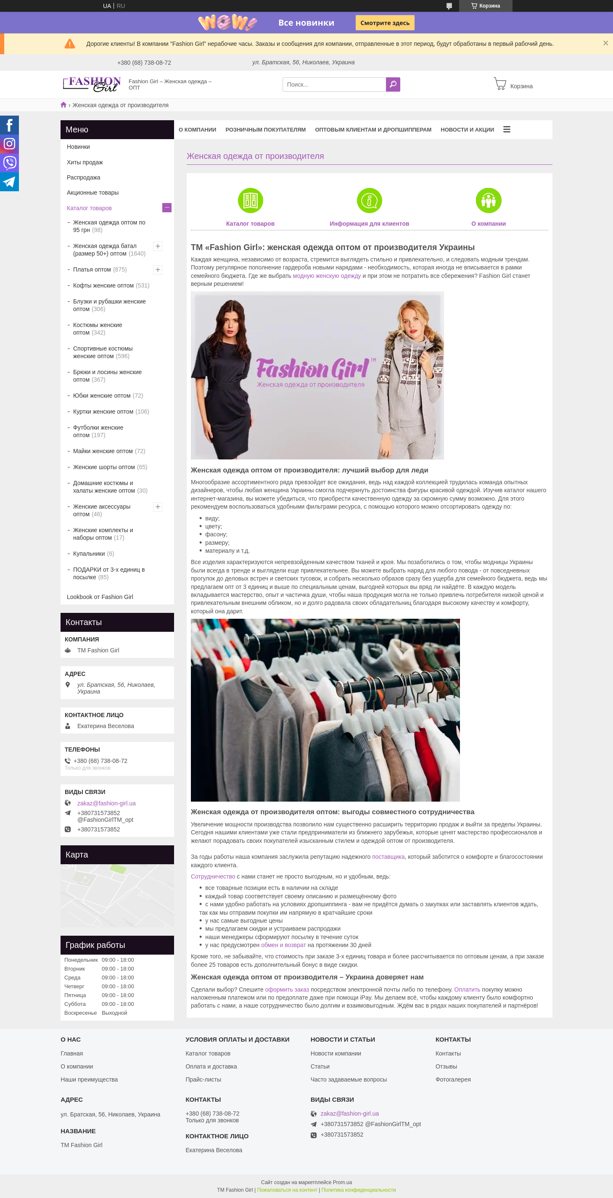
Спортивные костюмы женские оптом (103, 352)
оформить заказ (287, 989)
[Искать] (393, 84)
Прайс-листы (203, 1079)
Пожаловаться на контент (287, 1190)
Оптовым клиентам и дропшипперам (373, 130)
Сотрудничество (213, 876)
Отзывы (446, 1066)
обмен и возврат (283, 945)
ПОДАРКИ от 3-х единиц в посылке (109, 573)
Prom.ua (342, 1182)
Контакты (448, 1053)
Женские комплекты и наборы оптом (103, 534)
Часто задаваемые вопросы (349, 1079)
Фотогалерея (453, 1079)
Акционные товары (93, 192)
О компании (197, 130)
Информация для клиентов (369, 223)
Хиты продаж (85, 162)
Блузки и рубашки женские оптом (109, 305)
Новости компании (336, 1053)
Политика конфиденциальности (359, 1190)
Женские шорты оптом (104, 467)
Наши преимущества (89, 1079)
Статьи (320, 1066)
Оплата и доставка (211, 1066)
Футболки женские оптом (98, 431)
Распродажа (83, 177)
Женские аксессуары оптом (101, 510)
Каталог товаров (250, 223)
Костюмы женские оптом (97, 329)
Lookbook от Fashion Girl (100, 597)
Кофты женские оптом (103, 285)
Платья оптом (92, 269)
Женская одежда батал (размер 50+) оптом (105, 250)
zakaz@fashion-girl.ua (106, 803)
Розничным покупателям (265, 130)
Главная (72, 1053)
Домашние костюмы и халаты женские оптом (104, 487)
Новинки (78, 146)
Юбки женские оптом (102, 395)
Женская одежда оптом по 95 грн (109, 226)
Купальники (89, 553)
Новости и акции (467, 130)
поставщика (388, 856)
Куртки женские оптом (103, 411)
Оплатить (467, 989)
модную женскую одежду (327, 275)
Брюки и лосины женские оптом (107, 376)
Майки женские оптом (103, 451)
